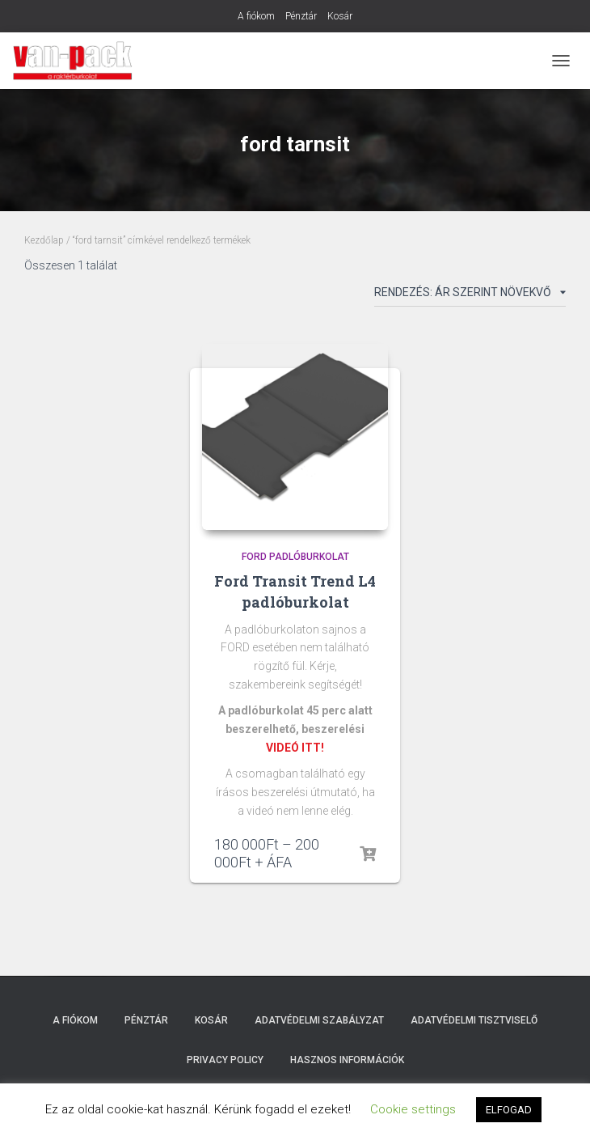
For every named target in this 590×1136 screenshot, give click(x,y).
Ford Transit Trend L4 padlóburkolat (295, 591)
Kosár (339, 16)
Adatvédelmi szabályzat (319, 1020)
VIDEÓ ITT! (295, 747)
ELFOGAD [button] (509, 1110)
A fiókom (256, 16)
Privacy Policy (225, 1060)
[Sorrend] (470, 295)
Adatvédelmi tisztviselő (474, 1020)
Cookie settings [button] (413, 1109)
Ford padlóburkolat (295, 556)
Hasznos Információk (347, 1060)
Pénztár (301, 16)
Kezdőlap (44, 240)
